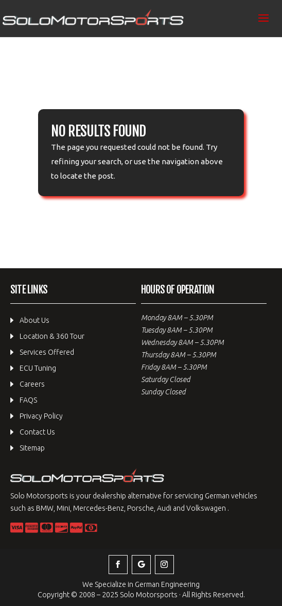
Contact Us (37, 432)
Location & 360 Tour (52, 336)
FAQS (28, 400)
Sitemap (32, 448)
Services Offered (47, 352)
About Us (34, 320)
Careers (32, 384)
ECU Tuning (38, 368)
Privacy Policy (41, 416)
